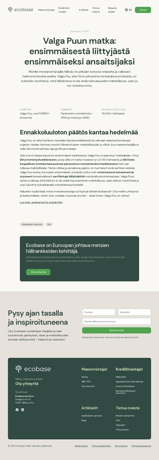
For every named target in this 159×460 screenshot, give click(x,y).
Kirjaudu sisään (112, 9)
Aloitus (85, 377)
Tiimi (118, 420)
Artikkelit (90, 408)
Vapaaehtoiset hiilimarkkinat (129, 381)
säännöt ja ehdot (131, 337)
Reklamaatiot (81, 445)
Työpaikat (120, 425)
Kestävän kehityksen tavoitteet (126, 391)
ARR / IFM (86, 381)
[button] (128, 10)
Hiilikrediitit (121, 377)
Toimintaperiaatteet (141, 445)
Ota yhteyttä (38, 272)
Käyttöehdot (121, 445)
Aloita (143, 9)
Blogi (84, 420)
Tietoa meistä (127, 408)
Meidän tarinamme (125, 415)
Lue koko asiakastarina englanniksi (41, 202)
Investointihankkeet (125, 386)
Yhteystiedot (122, 429)
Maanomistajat (94, 369)
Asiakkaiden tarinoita (32, 224)
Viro (49, 224)
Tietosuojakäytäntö (101, 445)
